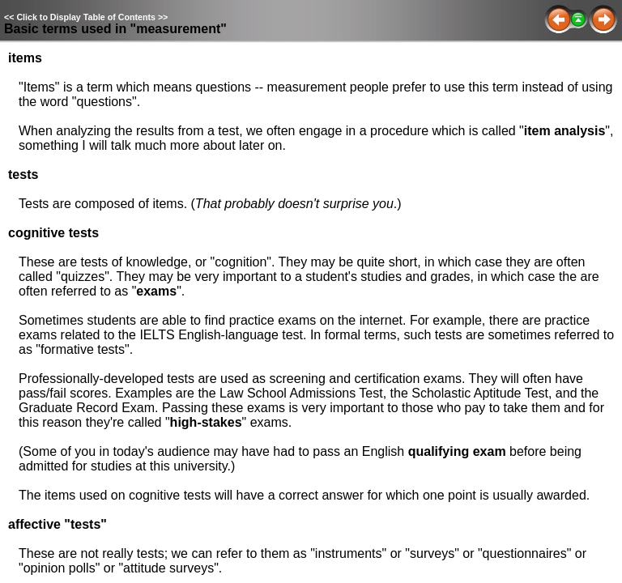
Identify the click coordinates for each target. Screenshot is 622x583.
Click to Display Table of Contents (86, 17)
